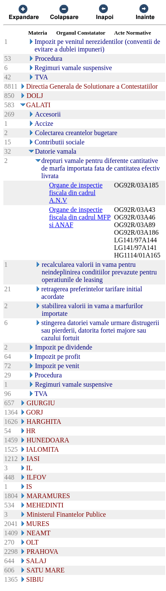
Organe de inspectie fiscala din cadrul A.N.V (76, 193)
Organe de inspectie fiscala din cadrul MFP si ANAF (80, 217)
